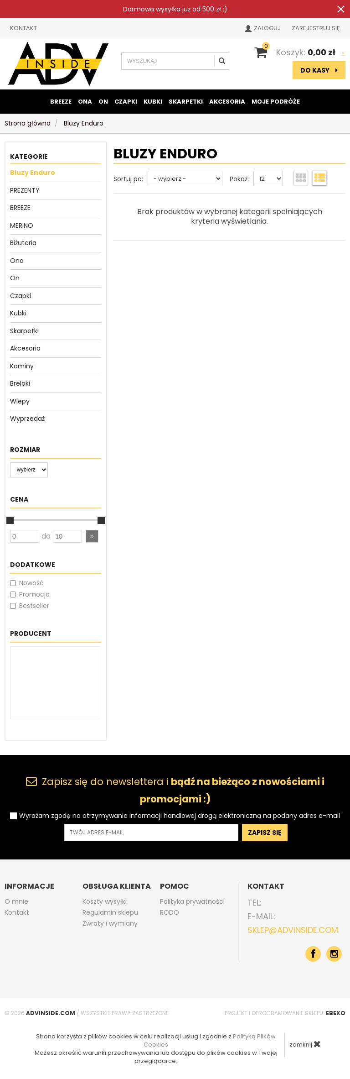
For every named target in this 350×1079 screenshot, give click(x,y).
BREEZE (61, 101)
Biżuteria (23, 242)
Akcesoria (227, 101)
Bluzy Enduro (32, 172)
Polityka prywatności (192, 901)
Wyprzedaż (27, 418)
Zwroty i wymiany (110, 923)
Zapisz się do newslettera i (175, 790)
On (103, 101)
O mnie (16, 901)
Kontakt (23, 28)
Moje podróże (276, 101)
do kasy (319, 70)
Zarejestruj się (316, 28)
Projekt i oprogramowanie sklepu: (285, 1013)
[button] (92, 536)
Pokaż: (239, 178)
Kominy (22, 366)
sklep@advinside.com (292, 930)
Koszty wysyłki (104, 901)
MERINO (21, 225)
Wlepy (20, 401)
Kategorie (29, 156)
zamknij (305, 1044)
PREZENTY (25, 190)
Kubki (153, 101)
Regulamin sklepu (110, 912)
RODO (169, 912)
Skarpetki (186, 101)
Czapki (125, 101)
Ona (85, 101)
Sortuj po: (128, 178)
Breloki (20, 383)
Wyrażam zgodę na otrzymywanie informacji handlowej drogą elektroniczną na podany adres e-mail (179, 815)
